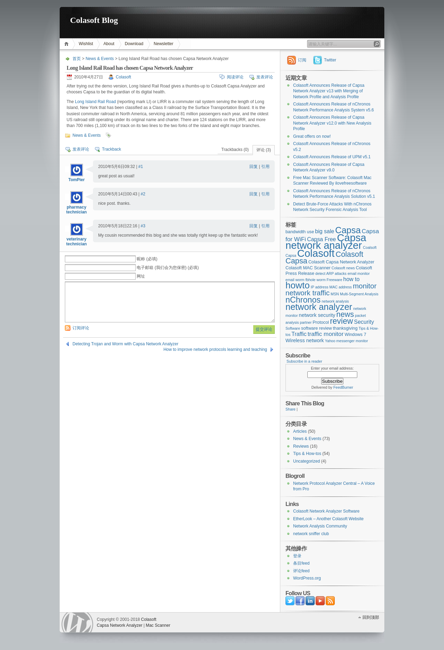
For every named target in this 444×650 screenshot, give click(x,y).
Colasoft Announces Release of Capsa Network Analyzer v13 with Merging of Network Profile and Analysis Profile (328, 91)
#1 (140, 166)
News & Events (100, 58)
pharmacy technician (76, 209)
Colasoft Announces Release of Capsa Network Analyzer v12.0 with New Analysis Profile (332, 123)
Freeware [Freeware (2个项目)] (334, 280)
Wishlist (86, 43)
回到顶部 (370, 617)
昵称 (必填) (147, 258)
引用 (265, 166)
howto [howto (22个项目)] (297, 285)
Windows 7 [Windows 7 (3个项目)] (355, 334)
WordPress (77, 622)
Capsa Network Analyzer (119, 625)
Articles (300, 431)
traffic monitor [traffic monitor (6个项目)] (326, 333)
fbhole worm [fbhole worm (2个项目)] (316, 280)
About (108, 43)
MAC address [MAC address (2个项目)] (341, 287)
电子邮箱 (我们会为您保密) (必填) (168, 267)
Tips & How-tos (307, 453)
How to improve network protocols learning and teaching (215, 349)
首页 (67, 44)
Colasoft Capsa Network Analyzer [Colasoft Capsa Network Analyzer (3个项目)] (341, 261)
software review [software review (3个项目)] (316, 328)
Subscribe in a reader (304, 361)
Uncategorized (306, 461)
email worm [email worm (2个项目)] (294, 280)
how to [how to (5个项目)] (351, 279)
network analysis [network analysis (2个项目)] (335, 301)
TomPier (76, 179)
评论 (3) (263, 149)
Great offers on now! (312, 136)
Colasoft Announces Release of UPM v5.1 (331, 156)
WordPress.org (307, 578)
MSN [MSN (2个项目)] (335, 294)
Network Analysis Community (320, 526)
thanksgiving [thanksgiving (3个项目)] (345, 328)
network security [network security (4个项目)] (317, 315)
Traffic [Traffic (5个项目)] (298, 334)
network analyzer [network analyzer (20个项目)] (318, 307)
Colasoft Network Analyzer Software (326, 511)
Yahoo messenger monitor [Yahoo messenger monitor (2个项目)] (346, 341)
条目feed (301, 563)
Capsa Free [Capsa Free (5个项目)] (321, 239)
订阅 (302, 60)
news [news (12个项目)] (345, 314)
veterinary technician (76, 241)
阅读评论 (235, 77)
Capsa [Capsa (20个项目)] (348, 230)
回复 (253, 166)
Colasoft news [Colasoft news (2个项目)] (343, 268)
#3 (143, 225)
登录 (297, 556)
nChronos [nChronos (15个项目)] (303, 299)
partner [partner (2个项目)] (306, 322)
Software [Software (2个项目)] (292, 328)
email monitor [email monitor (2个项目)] (359, 273)
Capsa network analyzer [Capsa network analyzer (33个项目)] (325, 241)
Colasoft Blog (94, 20)
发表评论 (264, 77)
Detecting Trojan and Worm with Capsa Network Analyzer (125, 343)
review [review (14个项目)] (341, 321)
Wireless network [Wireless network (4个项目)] (304, 340)
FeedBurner (343, 387)
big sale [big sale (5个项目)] (324, 231)
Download (134, 43)
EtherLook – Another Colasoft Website (328, 518)
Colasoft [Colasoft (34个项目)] (316, 253)
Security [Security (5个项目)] (364, 322)
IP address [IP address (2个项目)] (319, 287)
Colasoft (123, 77)
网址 (141, 276)
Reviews (301, 446)
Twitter (330, 60)
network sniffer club (311, 533)
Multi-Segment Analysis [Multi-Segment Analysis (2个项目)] (359, 294)
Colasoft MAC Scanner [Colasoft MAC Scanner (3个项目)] (308, 267)
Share (290, 409)
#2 (143, 194)
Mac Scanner (158, 625)
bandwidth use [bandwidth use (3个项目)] (299, 231)
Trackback (111, 149)
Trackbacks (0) (235, 149)
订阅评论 (80, 328)
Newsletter (163, 43)
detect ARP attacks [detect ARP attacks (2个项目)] (331, 273)
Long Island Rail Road (95, 101)
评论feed (301, 570)
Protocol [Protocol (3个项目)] (321, 322)
